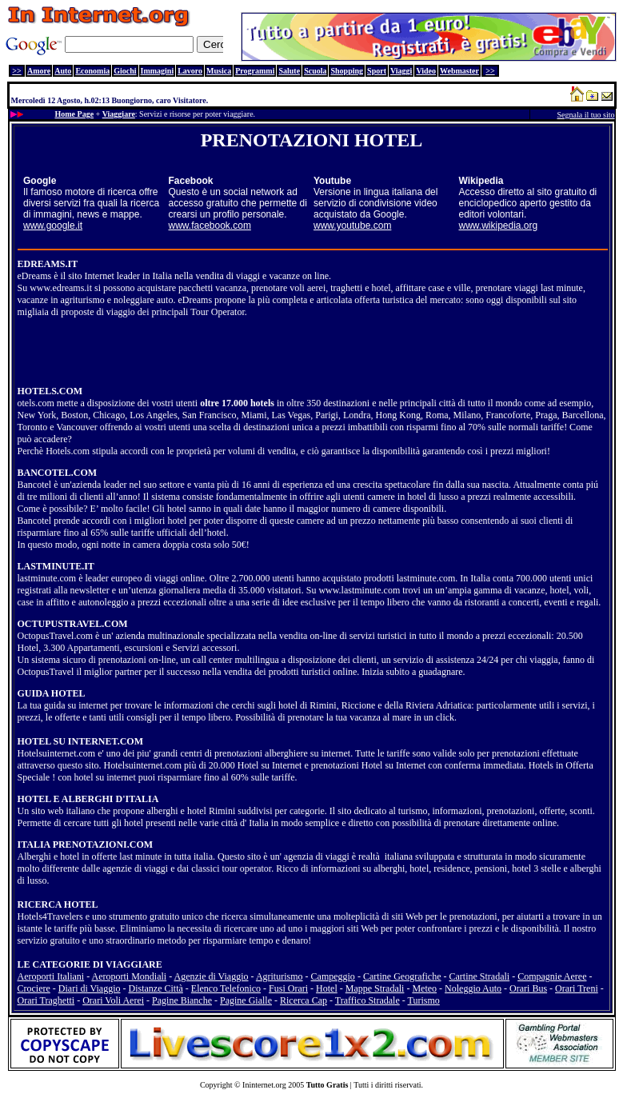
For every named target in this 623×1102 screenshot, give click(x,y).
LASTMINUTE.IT (56, 566)
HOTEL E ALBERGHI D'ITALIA (88, 799)
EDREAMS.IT (48, 264)
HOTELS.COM (50, 391)
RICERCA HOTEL (58, 904)
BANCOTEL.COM (58, 472)
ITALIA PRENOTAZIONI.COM (86, 844)
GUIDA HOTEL (52, 693)
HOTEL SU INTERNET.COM (80, 741)
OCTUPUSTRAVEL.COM (73, 623)
